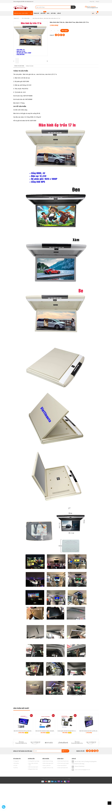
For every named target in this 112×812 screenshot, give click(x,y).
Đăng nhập (92, 1)
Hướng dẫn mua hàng (34, 761)
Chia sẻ (52, 35)
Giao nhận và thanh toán (33, 764)
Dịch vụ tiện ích (46, 765)
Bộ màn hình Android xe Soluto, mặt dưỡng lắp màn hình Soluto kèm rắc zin (52, 731)
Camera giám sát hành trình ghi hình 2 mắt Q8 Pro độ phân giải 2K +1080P (74, 731)
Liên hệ (16, 767)
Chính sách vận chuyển (63, 763)
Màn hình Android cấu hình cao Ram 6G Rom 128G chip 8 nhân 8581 (29, 731)
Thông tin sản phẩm (19, 210)
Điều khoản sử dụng (48, 761)
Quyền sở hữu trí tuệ (48, 767)
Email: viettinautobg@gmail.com (82, 769)
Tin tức (15, 765)
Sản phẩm (16, 763)
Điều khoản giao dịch (48, 763)
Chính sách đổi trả (62, 765)
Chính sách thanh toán (63, 761)
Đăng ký (97, 1)
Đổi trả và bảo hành (33, 767)
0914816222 (81, 766)
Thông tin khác (29, 210)
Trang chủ (16, 761)
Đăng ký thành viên (33, 769)
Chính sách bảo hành (63, 767)
